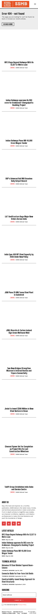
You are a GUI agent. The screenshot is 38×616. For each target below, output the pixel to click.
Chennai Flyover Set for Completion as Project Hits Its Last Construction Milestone (19, 449)
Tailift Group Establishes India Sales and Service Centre (19, 488)
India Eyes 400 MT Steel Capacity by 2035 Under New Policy (19, 255)
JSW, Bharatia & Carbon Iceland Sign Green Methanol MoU (19, 331)
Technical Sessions (8, 570)
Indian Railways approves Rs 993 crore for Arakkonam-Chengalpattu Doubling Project (19, 102)
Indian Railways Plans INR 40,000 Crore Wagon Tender (19, 141)
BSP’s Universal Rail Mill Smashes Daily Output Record (19, 179)
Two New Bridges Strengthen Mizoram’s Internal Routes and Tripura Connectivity (19, 370)
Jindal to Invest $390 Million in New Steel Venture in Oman (19, 409)
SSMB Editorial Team (22, 67)
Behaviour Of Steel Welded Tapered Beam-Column (18, 566)
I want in (19, 600)
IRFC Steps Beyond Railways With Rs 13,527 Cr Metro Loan (19, 63)
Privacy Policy (22, 604)
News (12, 67)
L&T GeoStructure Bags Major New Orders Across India (19, 217)
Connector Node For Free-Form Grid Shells (17, 573)
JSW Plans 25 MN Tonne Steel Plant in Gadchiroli (19, 293)
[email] (19, 595)
